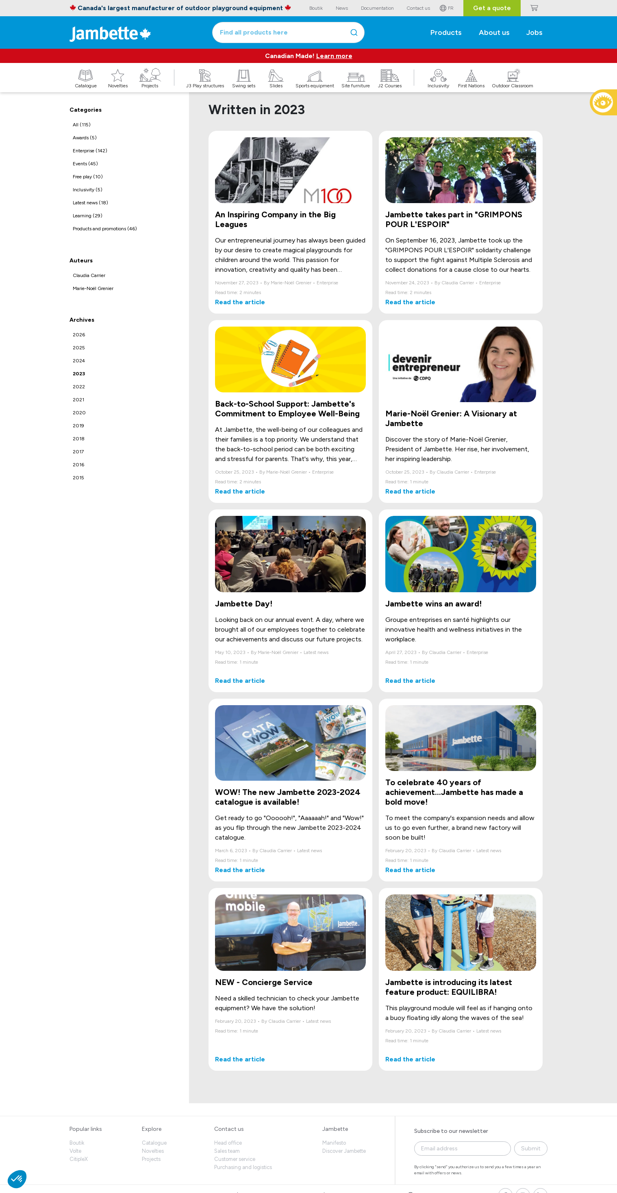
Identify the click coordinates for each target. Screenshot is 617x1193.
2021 (78, 400)
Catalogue (154, 1143)
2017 (78, 452)
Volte (75, 1151)
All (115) (82, 125)
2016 (78, 465)
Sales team (227, 1151)
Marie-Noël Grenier (93, 288)
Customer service (234, 1159)
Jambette (335, 1129)
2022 (79, 387)
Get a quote (492, 8)
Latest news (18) (90, 203)
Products (446, 32)
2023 (79, 374)
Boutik (77, 1143)
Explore (151, 1129)
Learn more (334, 56)
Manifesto (334, 1143)
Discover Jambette (344, 1151)
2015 (78, 478)
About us (494, 32)
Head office (228, 1143)
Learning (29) (87, 216)
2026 (79, 335)
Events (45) (85, 164)
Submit (531, 1148)
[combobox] (288, 32)
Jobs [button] (534, 32)
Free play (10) (88, 177)
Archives (82, 319)
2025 (79, 348)
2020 (79, 413)
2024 (79, 361)
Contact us (229, 1129)
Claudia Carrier (89, 275)
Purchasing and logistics (243, 1167)
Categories (86, 109)
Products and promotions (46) (105, 229)
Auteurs (81, 260)
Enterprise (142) (90, 151)
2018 (79, 439)
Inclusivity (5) (87, 190)
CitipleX (79, 1159)
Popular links (86, 1129)
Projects (151, 1159)
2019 (78, 426)
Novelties (153, 1151)
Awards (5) (85, 138)
